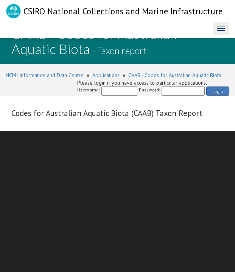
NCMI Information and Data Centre (45, 75)
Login (217, 91)
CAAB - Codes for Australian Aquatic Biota (174, 75)
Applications (106, 75)
